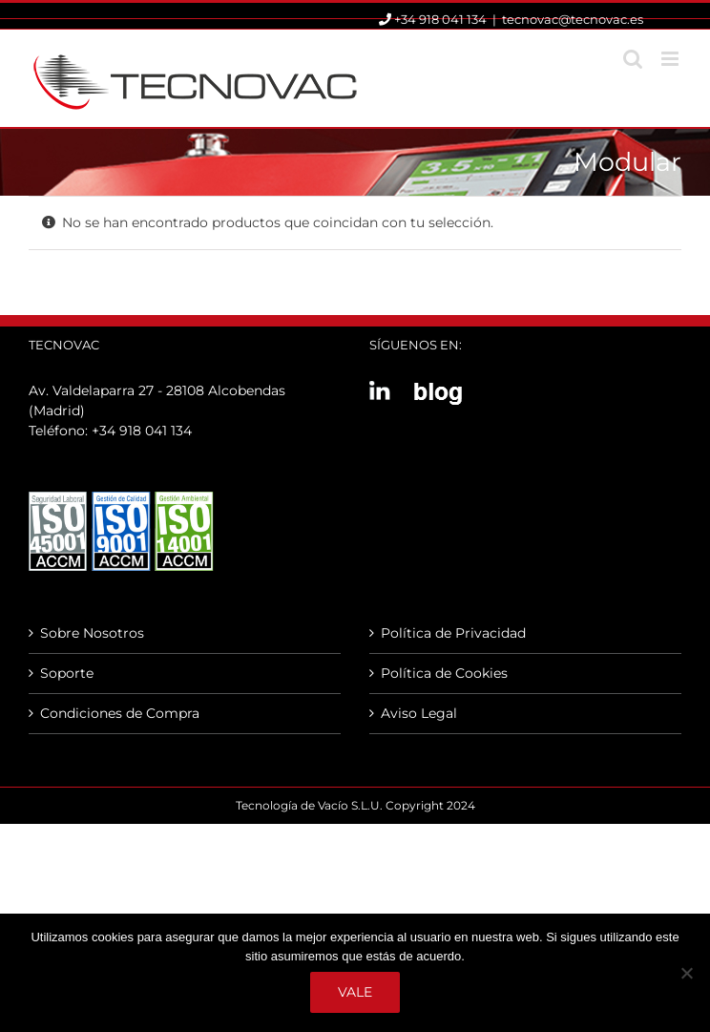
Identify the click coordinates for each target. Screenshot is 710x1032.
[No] (686, 972)
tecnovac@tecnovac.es (572, 19)
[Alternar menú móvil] (671, 59)
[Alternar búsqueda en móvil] (632, 59)
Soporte (67, 673)
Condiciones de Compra (119, 713)
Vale (355, 991)
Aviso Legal (419, 713)
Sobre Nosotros (92, 633)
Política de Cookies (444, 673)
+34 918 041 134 (142, 430)
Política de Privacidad (453, 633)
